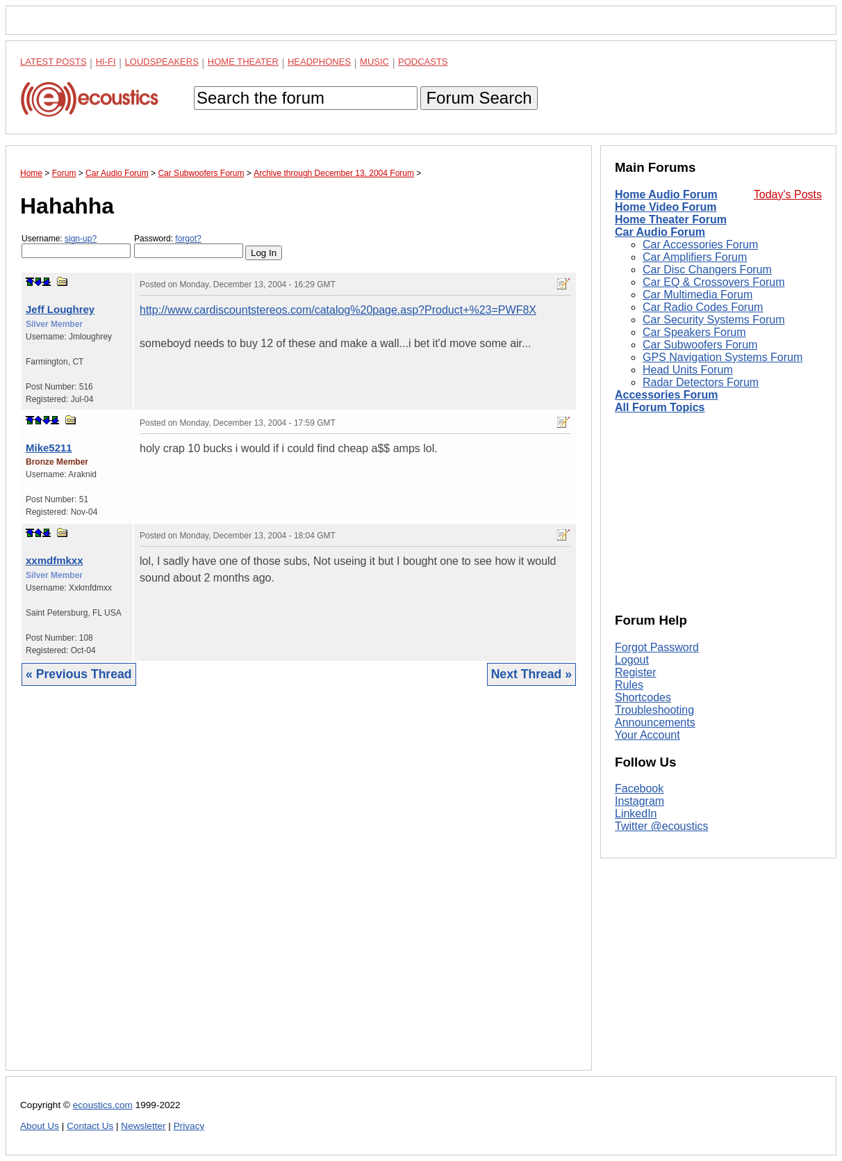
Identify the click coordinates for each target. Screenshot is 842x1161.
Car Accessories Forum (700, 244)
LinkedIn (636, 813)
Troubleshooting (654, 710)
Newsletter (143, 1126)
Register (636, 672)
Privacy (189, 1126)
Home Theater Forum (671, 219)
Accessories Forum (666, 395)
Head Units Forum (688, 370)
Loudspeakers (162, 61)
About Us (39, 1126)
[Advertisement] (298, 888)
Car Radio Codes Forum (703, 307)
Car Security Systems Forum (713, 320)
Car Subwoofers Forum (700, 345)
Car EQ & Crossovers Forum (713, 282)
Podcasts (423, 61)
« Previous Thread (79, 674)
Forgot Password (657, 647)
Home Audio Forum (666, 194)
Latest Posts (53, 61)
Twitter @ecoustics (662, 826)
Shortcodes (643, 697)
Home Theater (243, 61)
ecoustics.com (103, 1105)
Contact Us (90, 1126)
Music (374, 61)
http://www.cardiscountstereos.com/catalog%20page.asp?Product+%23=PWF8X (338, 310)
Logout (632, 660)
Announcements (655, 722)
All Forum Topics (659, 407)
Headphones (319, 61)
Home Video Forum (665, 207)
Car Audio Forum (660, 232)
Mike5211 (49, 448)
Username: (76, 246)
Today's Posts (788, 194)
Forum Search (478, 97)
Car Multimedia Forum (697, 295)
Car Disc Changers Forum (707, 269)
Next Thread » (531, 674)
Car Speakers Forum (694, 332)
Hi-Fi (106, 61)
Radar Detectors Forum (701, 382)
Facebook (639, 788)
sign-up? (81, 238)
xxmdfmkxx (54, 560)
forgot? (188, 238)
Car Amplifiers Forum (695, 257)
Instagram (639, 801)
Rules (629, 685)
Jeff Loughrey (60, 309)
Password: (188, 246)
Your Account (647, 735)
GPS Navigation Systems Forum (722, 357)
